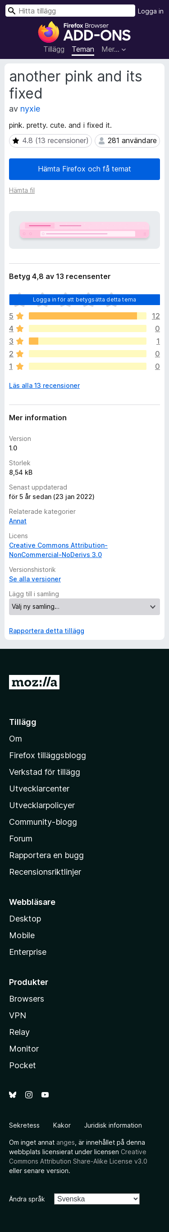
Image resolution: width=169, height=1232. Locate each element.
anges (65, 1142)
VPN (17, 1015)
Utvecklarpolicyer (42, 805)
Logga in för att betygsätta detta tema (84, 299)
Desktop (25, 918)
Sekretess (24, 1125)
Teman (83, 49)
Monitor (24, 1048)
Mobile (22, 935)
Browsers (26, 998)
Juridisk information (113, 1125)
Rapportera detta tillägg (46, 630)
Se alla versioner (35, 579)
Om (15, 738)
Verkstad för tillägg (44, 772)
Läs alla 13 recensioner (44, 385)
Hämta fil (22, 190)
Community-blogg (43, 822)
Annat (18, 521)
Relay (19, 1032)
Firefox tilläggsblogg (47, 755)
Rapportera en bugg (46, 855)
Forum (20, 838)
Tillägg (53, 49)
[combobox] (70, 10)
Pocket (22, 1065)
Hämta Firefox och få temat (84, 168)
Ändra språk (27, 1199)
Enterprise (27, 952)
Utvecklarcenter (39, 788)
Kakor (62, 1125)
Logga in (151, 11)
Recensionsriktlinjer (45, 872)
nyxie (30, 108)
